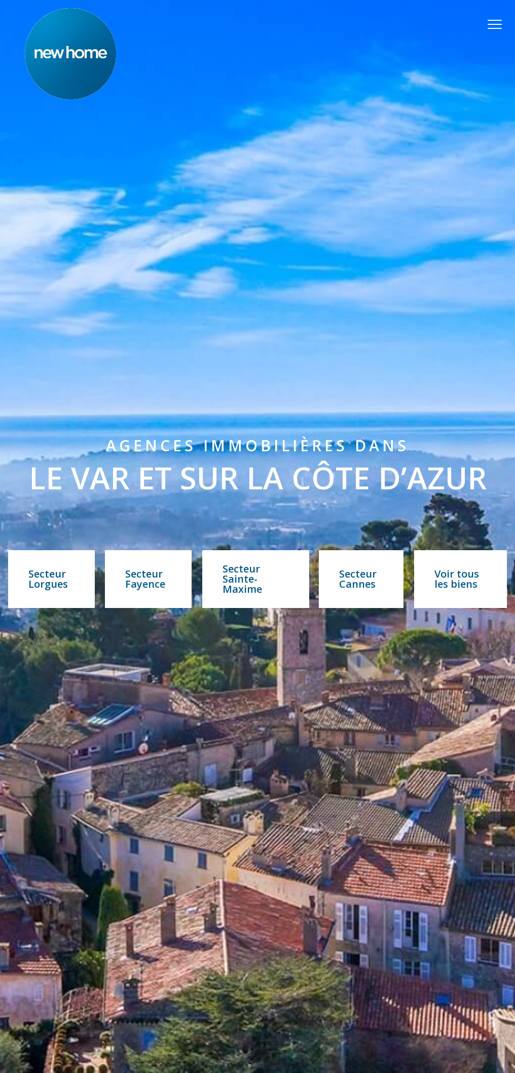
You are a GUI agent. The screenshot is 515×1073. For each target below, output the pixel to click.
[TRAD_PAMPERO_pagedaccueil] (70, 96)
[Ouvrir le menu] (499, 24)
